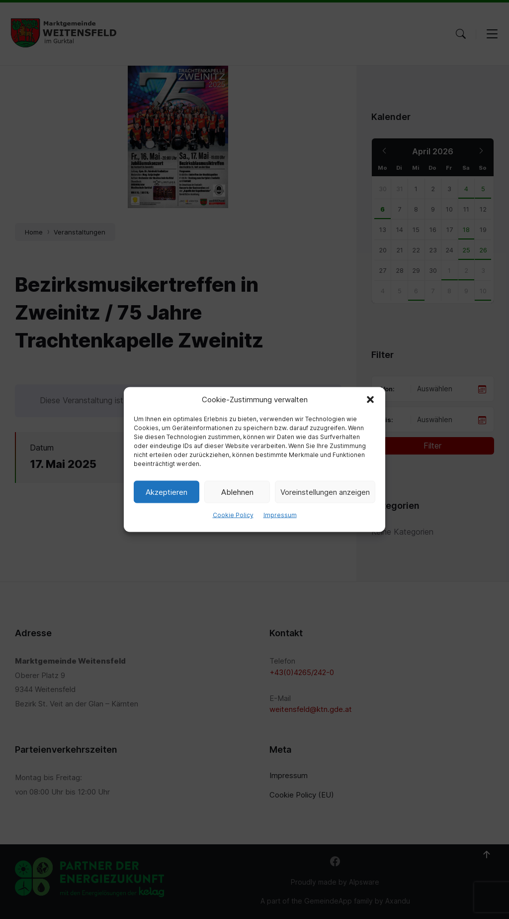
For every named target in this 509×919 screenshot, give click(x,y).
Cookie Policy (233, 515)
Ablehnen (237, 491)
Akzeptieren (166, 491)
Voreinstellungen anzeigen (325, 491)
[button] (370, 400)
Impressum (280, 515)
